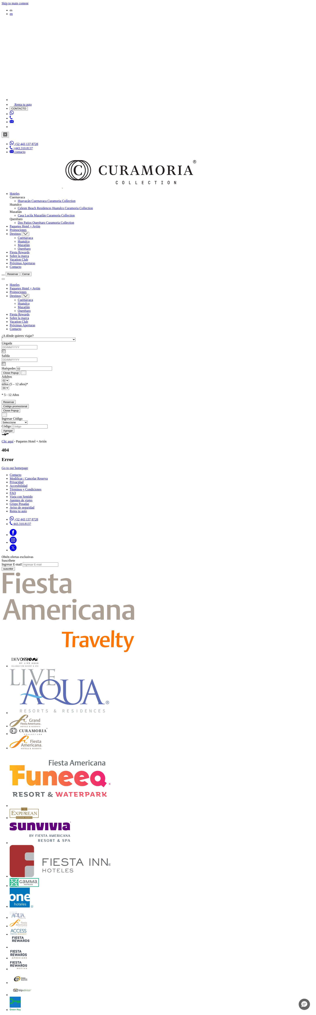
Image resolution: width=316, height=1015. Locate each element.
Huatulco (24, 241)
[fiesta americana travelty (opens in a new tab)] (69, 651)
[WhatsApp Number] (12, 114)
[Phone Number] (11, 118)
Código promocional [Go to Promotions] (15, 406)
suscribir (8, 568)
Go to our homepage (15, 468)
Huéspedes (9, 368)
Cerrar (26, 274)
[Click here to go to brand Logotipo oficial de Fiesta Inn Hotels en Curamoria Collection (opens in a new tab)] (60, 876)
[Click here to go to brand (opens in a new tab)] (25, 666)
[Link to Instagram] (13, 542)
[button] (304, 1004)
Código (6, 426)
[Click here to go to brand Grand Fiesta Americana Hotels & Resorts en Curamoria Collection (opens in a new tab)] (25, 726)
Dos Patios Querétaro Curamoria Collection (46, 222)
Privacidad (16, 482)
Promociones (18, 230)
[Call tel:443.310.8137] (20, 524)
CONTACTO (18, 108)
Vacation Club (19, 259)
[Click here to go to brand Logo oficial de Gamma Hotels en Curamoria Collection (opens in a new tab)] (24, 885)
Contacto (15, 267)
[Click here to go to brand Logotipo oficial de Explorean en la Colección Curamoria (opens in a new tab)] (24, 817)
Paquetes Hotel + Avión (25, 226)
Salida (6, 355)
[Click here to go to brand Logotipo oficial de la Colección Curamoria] (28, 733)
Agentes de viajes (21, 500)
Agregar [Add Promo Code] (8, 430)
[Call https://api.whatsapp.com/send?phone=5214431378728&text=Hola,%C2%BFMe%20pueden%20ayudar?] (24, 519)
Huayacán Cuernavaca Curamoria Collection (47, 201)
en (11, 14)
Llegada (7, 343)
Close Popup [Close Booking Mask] (11, 372)
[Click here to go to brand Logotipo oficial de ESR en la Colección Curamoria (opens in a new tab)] (20, 982)
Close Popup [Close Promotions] (11, 410)
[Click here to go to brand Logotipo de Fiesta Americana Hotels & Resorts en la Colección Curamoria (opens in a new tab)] (26, 748)
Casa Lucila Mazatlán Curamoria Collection (46, 215)
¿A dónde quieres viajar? (18, 335)
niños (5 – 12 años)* (15, 384)
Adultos (7, 376)
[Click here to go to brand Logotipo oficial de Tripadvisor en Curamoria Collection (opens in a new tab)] (22, 994)
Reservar (12, 274)
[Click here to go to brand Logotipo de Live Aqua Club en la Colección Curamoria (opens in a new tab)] (18, 917)
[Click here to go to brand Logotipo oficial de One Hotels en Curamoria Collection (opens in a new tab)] (21, 906)
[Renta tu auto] (21, 104)
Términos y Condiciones (25, 489)
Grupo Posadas (19, 504)
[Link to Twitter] (13, 550)
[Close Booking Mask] (23, 373)
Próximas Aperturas (22, 263)
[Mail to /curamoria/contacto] (12, 122)
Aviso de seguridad (22, 507)
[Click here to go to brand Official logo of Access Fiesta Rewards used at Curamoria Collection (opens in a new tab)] (18, 934)
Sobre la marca (19, 256)
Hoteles (15, 193)
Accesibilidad (18, 485)
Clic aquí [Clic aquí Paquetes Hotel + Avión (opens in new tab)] (7, 441)
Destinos (15, 233)
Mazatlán (24, 245)
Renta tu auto (18, 511)
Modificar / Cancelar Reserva (29, 478)
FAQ (13, 493)
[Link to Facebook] (13, 534)
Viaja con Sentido (21, 496)
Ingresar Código (12, 418)
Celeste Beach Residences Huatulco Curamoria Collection (55, 208)
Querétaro (24, 248)
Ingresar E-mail (12, 564)
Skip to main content (15, 3)
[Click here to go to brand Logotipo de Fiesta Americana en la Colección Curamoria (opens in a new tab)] (18, 926)
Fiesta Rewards (19, 252)
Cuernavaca (25, 237)
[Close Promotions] (4, 415)
